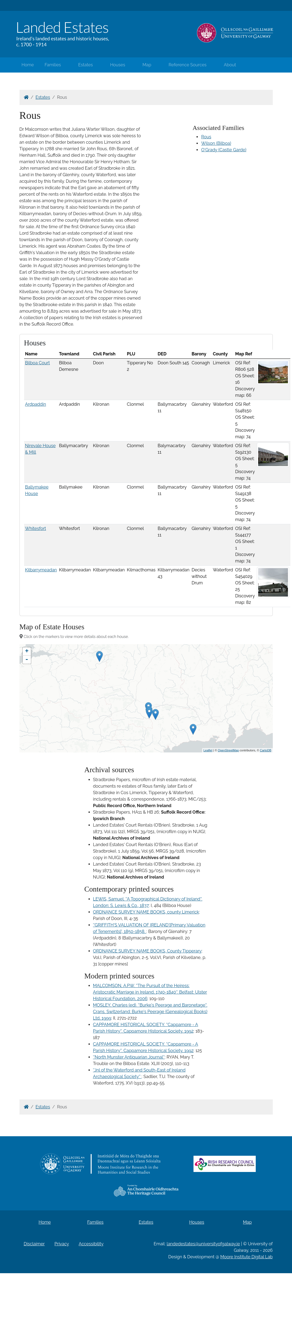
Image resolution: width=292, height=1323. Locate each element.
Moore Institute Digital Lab (246, 1256)
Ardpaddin (35, 404)
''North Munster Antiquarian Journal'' (129, 1057)
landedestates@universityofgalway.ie (203, 1243)
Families (53, 64)
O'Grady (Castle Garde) (223, 149)
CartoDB (265, 750)
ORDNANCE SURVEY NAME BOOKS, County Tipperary (147, 951)
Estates (85, 64)
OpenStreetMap (228, 750)
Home (28, 64)
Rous (206, 136)
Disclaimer (34, 1243)
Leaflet (208, 750)
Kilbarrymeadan (41, 569)
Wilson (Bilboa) (216, 143)
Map (146, 64)
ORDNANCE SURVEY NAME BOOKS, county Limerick (146, 912)
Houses (117, 64)
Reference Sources (187, 64)
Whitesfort (35, 528)
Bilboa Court (37, 362)
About (230, 64)
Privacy (61, 1243)
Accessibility (91, 1243)
